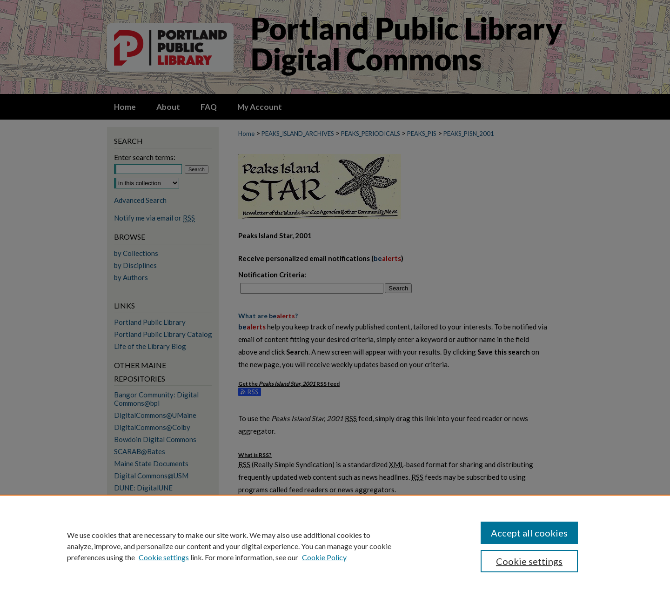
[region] (335, 546)
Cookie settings (164, 557)
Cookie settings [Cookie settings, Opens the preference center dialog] (529, 561)
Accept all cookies (529, 532)
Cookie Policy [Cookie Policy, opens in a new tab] (324, 557)
